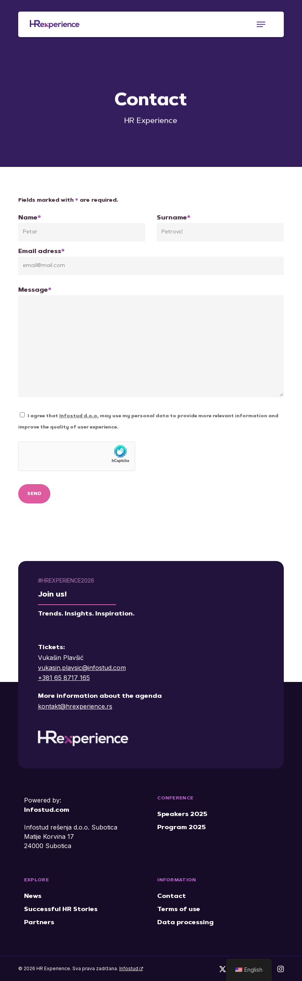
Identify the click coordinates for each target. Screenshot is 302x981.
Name (81, 228)
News (32, 896)
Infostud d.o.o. (79, 416)
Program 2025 (181, 828)
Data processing (185, 923)
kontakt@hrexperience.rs (75, 706)
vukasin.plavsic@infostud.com (82, 668)
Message (151, 344)
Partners (39, 923)
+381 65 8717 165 (64, 678)
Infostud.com (46, 810)
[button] (261, 24)
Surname (220, 228)
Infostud (131, 968)
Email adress (151, 261)
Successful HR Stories (61, 909)
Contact (171, 896)
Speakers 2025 (182, 814)
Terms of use (178, 909)
